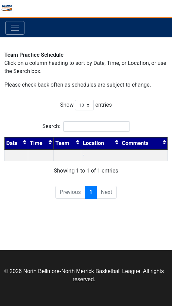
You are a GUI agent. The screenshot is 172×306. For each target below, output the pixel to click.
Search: (86, 126)
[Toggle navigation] (14, 28)
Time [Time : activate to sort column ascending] (41, 142)
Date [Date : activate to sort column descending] (16, 142)
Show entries (86, 105)
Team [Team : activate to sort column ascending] (67, 142)
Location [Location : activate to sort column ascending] (100, 142)
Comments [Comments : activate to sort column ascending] (144, 142)
